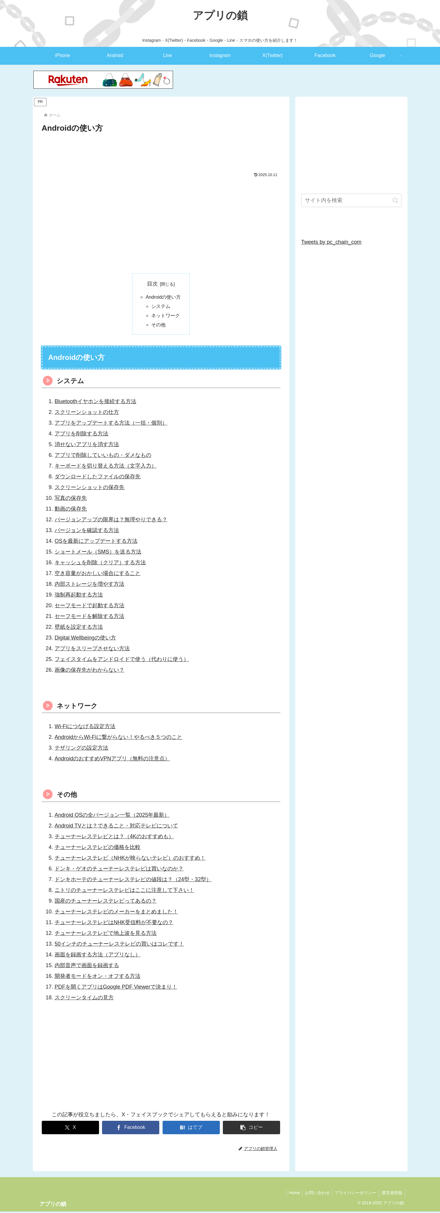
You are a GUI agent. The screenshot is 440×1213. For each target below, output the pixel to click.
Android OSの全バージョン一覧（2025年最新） (112, 816)
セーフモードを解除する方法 (89, 617)
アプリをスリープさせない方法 (92, 650)
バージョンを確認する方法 (87, 532)
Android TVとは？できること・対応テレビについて (116, 827)
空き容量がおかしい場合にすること (98, 575)
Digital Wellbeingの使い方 (85, 639)
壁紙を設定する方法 (79, 628)
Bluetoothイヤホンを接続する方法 (95, 403)
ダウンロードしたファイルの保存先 (98, 478)
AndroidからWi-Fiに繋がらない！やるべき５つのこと (118, 739)
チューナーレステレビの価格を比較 (98, 849)
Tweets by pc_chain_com (331, 242)
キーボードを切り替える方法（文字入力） (106, 467)
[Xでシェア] (70, 1129)
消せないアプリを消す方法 (87, 446)
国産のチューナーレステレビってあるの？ (106, 902)
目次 (152, 284)
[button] (251, 1129)
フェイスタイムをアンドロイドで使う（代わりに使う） (122, 660)
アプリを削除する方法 (81, 435)
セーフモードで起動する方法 (89, 607)
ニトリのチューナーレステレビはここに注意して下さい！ (124, 892)
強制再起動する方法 (79, 596)
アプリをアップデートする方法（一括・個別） (111, 424)
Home (289, 1194)
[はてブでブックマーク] (191, 1129)
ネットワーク (165, 316)
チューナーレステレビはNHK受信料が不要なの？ (114, 924)
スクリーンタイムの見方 (84, 999)
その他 (158, 326)
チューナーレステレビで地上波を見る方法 (106, 935)
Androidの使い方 (163, 297)
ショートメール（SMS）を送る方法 (98, 553)
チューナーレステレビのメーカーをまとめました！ (116, 913)
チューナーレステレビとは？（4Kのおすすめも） (114, 838)
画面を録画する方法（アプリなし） (98, 956)
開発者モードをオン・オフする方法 (98, 978)
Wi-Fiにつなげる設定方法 (85, 728)
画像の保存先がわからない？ (89, 671)
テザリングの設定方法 (81, 749)
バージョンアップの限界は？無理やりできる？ (111, 521)
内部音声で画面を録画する (87, 967)
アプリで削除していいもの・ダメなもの (103, 457)
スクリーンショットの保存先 (89, 489)
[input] (351, 200)
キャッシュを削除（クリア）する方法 (100, 564)
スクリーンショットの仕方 (87, 414)
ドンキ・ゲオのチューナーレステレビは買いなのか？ (119, 870)
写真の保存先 (71, 500)
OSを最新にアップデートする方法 (96, 542)
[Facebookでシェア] (130, 1129)
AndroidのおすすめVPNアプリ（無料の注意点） (112, 760)
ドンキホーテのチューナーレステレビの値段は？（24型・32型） (133, 881)
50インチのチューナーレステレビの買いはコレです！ (119, 945)
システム (160, 306)
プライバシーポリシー (354, 1194)
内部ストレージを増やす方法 (89, 585)
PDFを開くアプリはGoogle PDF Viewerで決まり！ (116, 988)
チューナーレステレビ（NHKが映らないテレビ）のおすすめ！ (130, 859)
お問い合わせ (314, 1194)
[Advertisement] (161, 151)
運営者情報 (391, 1194)
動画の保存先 (71, 510)
